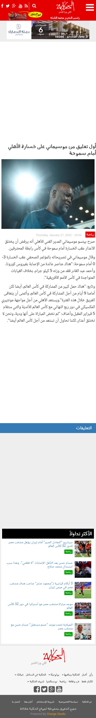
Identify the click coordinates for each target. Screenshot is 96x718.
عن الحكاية (87, 702)
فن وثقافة (73, 682)
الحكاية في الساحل (36, 675)
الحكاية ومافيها (71, 675)
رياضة (90, 235)
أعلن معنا (28, 702)
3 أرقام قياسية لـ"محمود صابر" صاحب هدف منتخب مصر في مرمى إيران (41, 585)
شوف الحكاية (35, 682)
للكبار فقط (87, 682)
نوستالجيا (51, 682)
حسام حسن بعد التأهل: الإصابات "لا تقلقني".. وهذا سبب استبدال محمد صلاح (39, 565)
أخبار (84, 675)
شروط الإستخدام (45, 702)
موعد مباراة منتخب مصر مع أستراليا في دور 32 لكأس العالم (40, 606)
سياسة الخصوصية (68, 702)
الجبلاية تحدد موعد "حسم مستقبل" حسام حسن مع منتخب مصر (42, 626)
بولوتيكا (53, 675)
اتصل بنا (16, 702)
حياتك (19, 675)
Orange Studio (56, 714)
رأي (91, 675)
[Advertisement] (48, 91)
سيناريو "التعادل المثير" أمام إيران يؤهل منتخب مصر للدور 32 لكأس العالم (40, 544)
